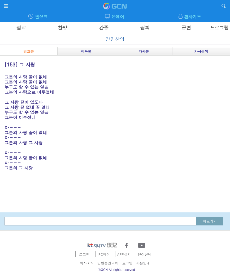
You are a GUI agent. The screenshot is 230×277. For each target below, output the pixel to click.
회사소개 (87, 263)
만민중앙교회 (107, 263)
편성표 (41, 17)
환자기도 (192, 17)
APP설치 (124, 254)
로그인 (84, 254)
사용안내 (143, 263)
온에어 (117, 17)
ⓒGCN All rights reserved (116, 269)
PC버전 (104, 254)
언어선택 (144, 254)
